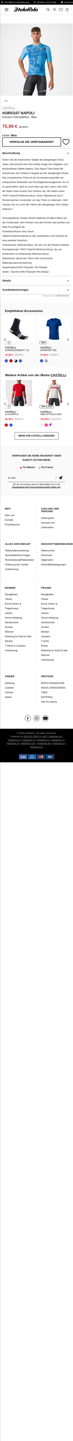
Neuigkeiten (11, 594)
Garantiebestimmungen (17, 555)
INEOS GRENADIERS (53, 687)
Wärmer (9, 631)
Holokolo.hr (59, 743)
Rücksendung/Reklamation (19, 559)
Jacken (9, 613)
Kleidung (10, 683)
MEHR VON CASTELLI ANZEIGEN (37, 435)
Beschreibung (11, 153)
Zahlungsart (47, 518)
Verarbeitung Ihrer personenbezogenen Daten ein (36, 487)
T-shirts (45, 641)
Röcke (44, 645)
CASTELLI (8, 107)
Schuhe (9, 692)
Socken (9, 627)
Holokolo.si (13, 743)
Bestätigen (60, 478)
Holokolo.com (28, 743)
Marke (8, 697)
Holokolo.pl (29, 740)
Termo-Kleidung (13, 617)
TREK (44, 692)
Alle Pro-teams (49, 701)
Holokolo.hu (43, 740)
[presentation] (5, 339)
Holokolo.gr (36, 747)
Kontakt (9, 519)
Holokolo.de (44, 743)
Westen (9, 641)
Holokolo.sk (55, 736)
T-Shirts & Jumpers (15, 645)
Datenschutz (48, 550)
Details (6, 280)
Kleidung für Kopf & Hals (18, 636)
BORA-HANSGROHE (53, 683)
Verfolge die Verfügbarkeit (31, 141)
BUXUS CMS (31, 736)
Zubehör (9, 687)
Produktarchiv (12, 524)
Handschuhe (12, 622)
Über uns (10, 515)
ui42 (44, 736)
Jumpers (45, 636)
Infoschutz (46, 555)
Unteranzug (11, 650)
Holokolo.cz (14, 740)
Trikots (8, 599)
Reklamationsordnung (17, 550)
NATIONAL (47, 697)
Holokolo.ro (57, 740)
